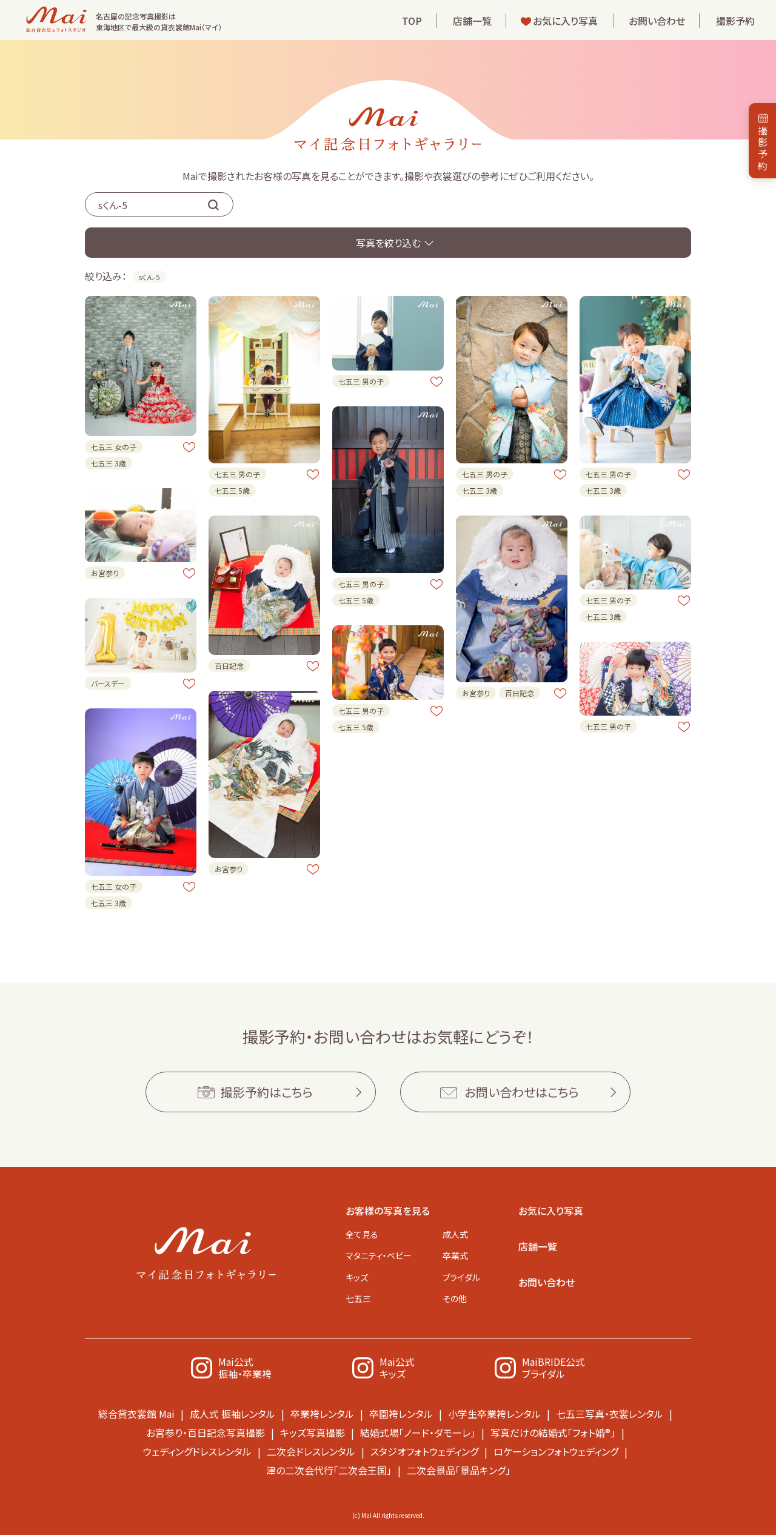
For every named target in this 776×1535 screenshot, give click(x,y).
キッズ (357, 1277)
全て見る (362, 1234)
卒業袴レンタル (322, 1413)
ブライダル (461, 1277)
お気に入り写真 (565, 20)
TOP (412, 20)
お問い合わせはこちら (521, 1092)
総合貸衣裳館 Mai (136, 1413)
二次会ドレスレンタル (311, 1451)
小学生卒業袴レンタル (494, 1413)
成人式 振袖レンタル (232, 1413)
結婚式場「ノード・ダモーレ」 (417, 1432)
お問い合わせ (657, 20)
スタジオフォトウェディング (424, 1451)
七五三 (358, 1298)
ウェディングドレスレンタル (197, 1451)
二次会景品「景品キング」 (458, 1470)
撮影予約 (735, 20)
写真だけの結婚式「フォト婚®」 (552, 1432)
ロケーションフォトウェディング (555, 1451)
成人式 (455, 1234)
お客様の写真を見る (388, 1210)
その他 (455, 1298)
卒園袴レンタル (401, 1413)
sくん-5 (149, 277)
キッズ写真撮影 (312, 1432)
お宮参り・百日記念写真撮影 (205, 1432)
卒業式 (455, 1255)
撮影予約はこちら (267, 1092)
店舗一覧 (472, 20)
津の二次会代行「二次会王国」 (329, 1470)
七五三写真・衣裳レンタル (609, 1413)
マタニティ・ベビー (379, 1255)
